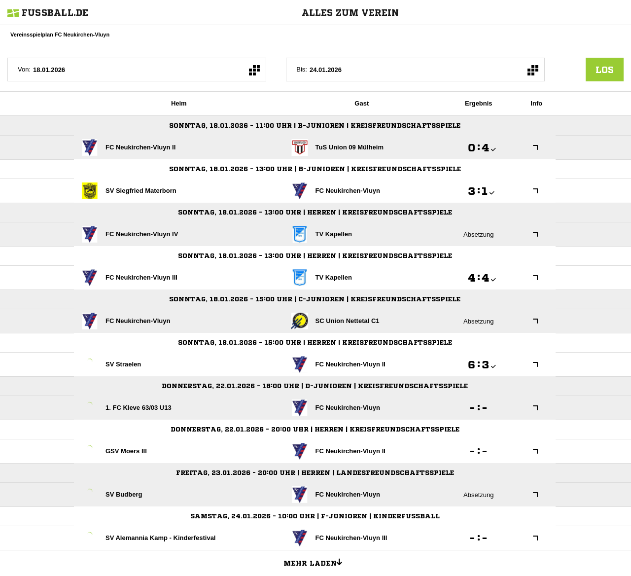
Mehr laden (316, 561)
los (605, 69)
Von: (24, 69)
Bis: (301, 69)
